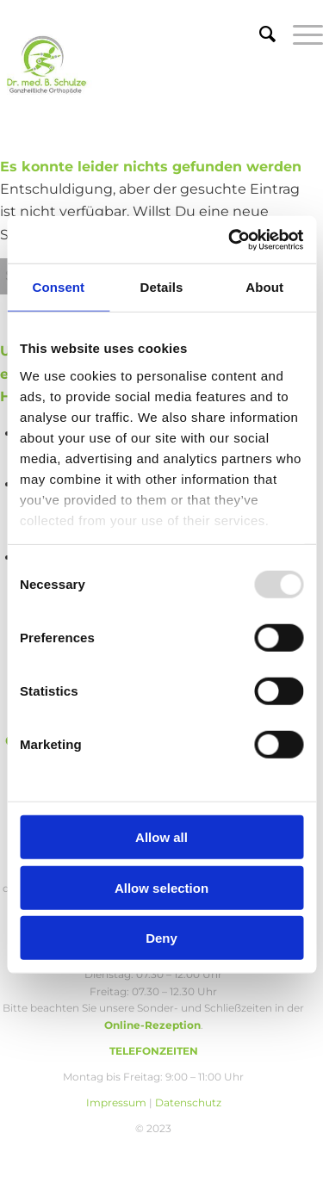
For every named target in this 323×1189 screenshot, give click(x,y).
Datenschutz (188, 1102)
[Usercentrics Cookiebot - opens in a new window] (230, 239)
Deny (161, 938)
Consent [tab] (58, 287)
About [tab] (264, 287)
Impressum (116, 1102)
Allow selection (161, 887)
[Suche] (259, 34)
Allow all (161, 837)
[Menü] (299, 34)
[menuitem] (259, 34)
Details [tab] (161, 287)
